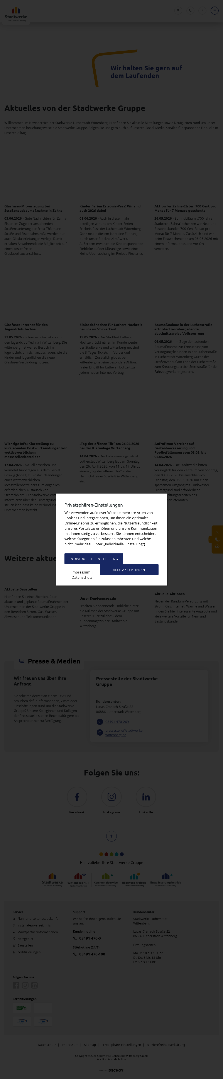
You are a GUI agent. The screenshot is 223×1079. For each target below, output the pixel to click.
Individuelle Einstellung (94, 559)
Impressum (81, 572)
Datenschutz (82, 577)
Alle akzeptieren (129, 570)
